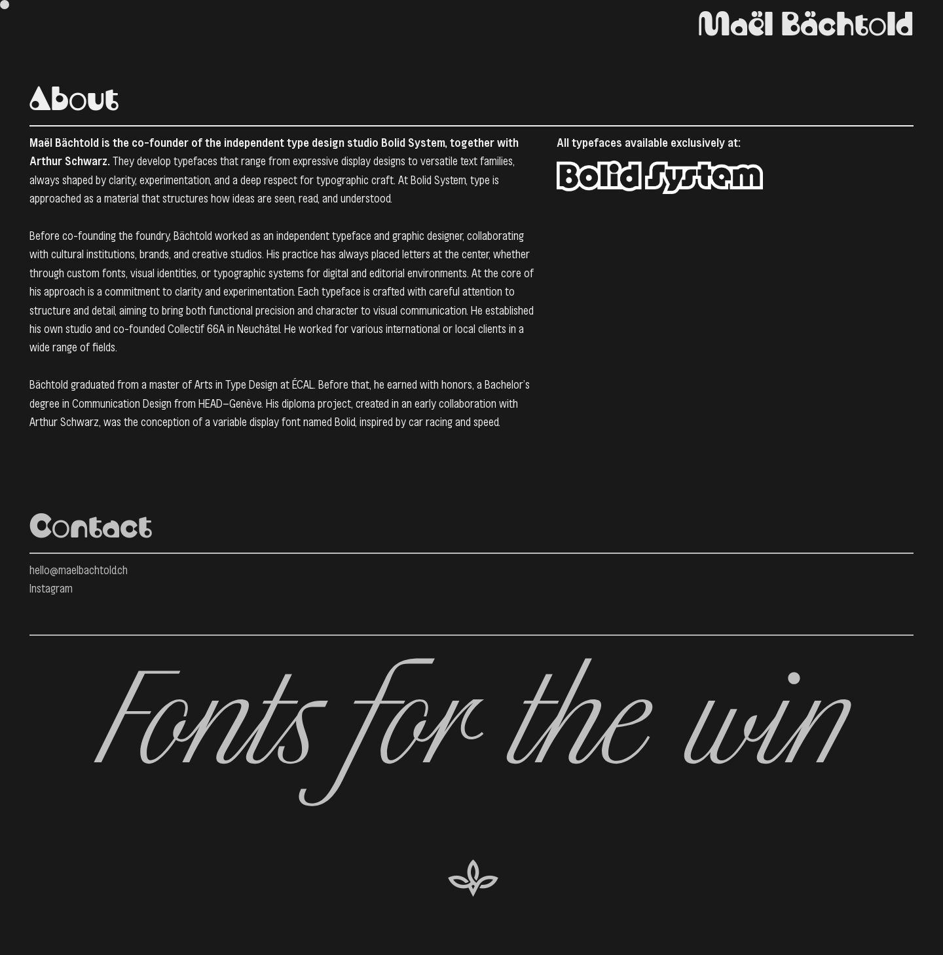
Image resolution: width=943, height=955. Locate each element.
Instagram (51, 588)
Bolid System (413, 143)
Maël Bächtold (806, 26)
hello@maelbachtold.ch (78, 570)
